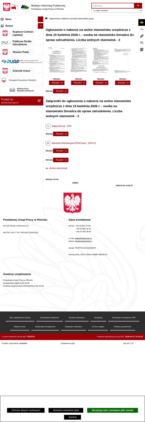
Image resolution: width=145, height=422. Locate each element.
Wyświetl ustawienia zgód (66, 410)
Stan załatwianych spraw (20, 393)
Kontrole (5, 75)
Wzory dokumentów (11, 136)
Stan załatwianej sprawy (13, 159)
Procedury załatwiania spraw (15, 164)
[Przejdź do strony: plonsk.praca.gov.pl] (141, 36)
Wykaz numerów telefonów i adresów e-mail (15, 129)
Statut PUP (6, 47)
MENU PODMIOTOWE (12, 30)
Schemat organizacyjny (12, 42)
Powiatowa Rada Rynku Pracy (16, 70)
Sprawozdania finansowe (13, 64)
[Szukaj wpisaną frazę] (138, 5)
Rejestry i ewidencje (11, 95)
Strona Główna (8, 25)
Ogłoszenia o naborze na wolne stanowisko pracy (17, 120)
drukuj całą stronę (58, 168)
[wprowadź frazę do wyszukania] (112, 5)
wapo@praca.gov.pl (83, 313)
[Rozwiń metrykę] (56, 83)
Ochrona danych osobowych (26, 410)
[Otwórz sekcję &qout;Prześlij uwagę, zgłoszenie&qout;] (141, 42)
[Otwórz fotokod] (141, 49)
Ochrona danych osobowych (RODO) (15, 172)
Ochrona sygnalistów (11, 179)
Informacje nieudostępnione (15, 89)
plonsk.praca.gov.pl (84, 316)
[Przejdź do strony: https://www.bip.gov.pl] (141, 29)
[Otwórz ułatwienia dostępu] (141, 22)
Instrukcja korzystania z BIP (124, 393)
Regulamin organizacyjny (13, 53)
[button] (41, 53)
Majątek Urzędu (9, 58)
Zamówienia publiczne (12, 148)
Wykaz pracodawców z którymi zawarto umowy (16, 102)
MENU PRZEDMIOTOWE (14, 83)
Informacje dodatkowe (12, 153)
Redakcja (99, 393)
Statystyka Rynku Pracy (13, 142)
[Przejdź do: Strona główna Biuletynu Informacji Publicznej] (46, 19)
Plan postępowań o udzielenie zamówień (16, 111)
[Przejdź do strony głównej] (34, 7)
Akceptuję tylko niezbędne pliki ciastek (112, 410)
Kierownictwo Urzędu (11, 36)
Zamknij (72, 417)
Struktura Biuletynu (77, 393)
